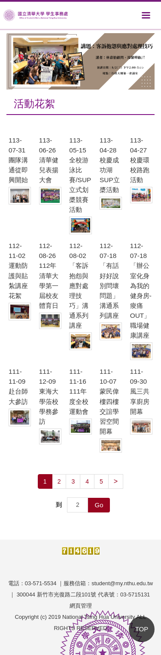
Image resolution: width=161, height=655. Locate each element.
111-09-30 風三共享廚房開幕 (139, 391)
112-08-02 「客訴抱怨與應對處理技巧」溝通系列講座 (78, 285)
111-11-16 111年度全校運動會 (78, 391)
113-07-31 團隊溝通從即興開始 (18, 160)
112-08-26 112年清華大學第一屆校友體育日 (48, 275)
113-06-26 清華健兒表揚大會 (48, 160)
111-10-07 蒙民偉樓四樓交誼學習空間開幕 (109, 401)
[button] (17, 61)
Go (98, 505)
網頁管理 (81, 605)
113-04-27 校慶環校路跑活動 (139, 160)
